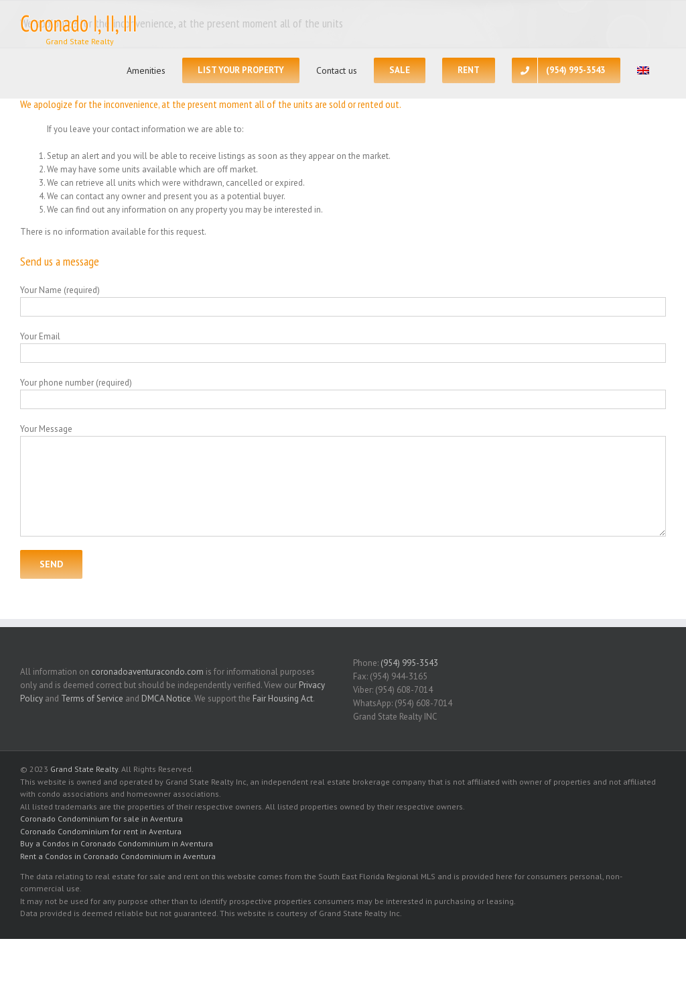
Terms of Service (92, 698)
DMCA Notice (166, 698)
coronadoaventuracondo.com (147, 671)
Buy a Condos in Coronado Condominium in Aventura (116, 843)
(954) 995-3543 (409, 663)
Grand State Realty (84, 769)
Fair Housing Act (283, 698)
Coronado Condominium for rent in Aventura (101, 831)
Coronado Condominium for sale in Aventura (101, 819)
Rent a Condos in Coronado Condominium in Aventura (118, 856)
